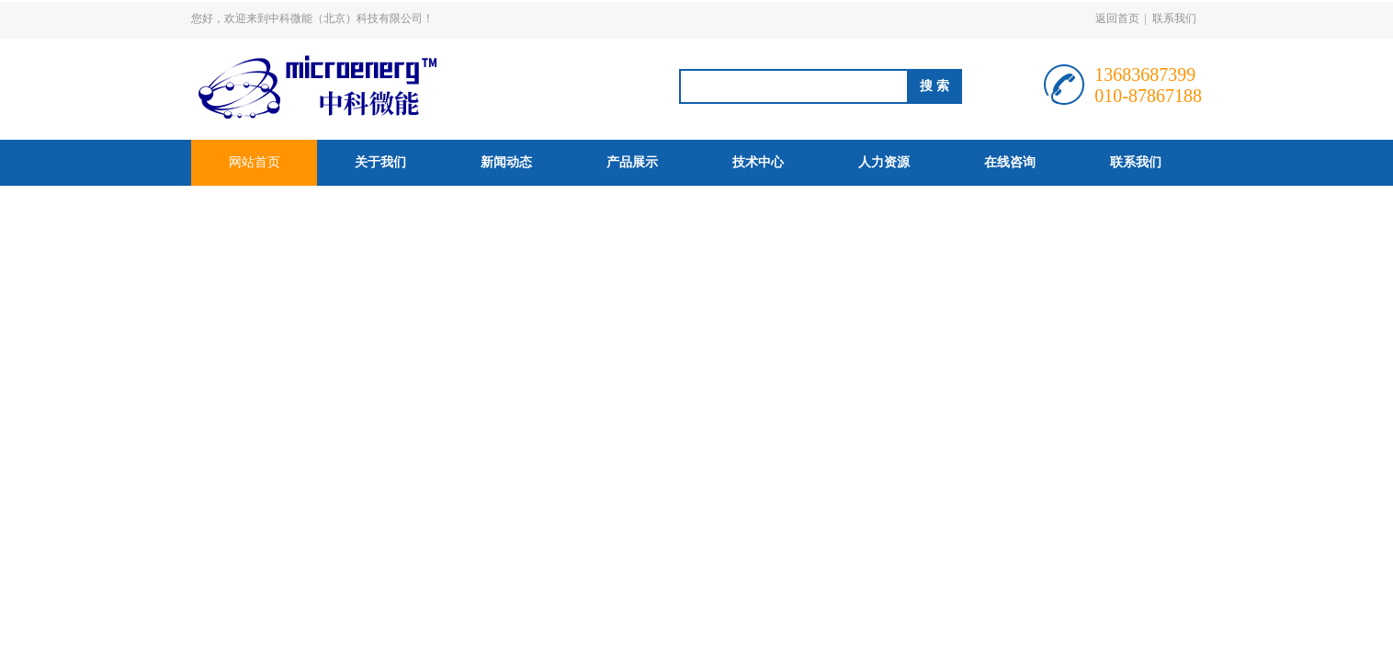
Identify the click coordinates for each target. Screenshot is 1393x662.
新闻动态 (506, 162)
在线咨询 (1010, 162)
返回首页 (1117, 18)
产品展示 (632, 162)
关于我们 (380, 162)
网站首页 (254, 162)
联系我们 (1174, 18)
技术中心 (758, 162)
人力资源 (884, 162)
